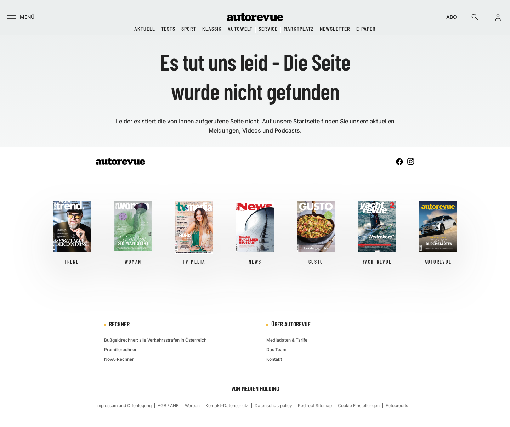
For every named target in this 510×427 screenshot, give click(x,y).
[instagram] (410, 161)
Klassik (212, 29)
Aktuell (144, 29)
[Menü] (20, 17)
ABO (451, 17)
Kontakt (274, 359)
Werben (192, 405)
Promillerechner (120, 349)
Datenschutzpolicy (273, 405)
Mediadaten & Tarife (286, 340)
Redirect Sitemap (315, 405)
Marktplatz (299, 29)
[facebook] (399, 161)
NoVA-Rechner (119, 359)
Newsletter (335, 29)
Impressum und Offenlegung (124, 405)
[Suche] (474, 17)
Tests (168, 29)
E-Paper (366, 29)
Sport (188, 29)
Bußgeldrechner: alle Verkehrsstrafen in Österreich (155, 340)
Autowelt (240, 29)
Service (268, 29)
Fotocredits (397, 405)
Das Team (276, 349)
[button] (498, 17)
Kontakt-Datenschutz (227, 405)
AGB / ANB (168, 405)
